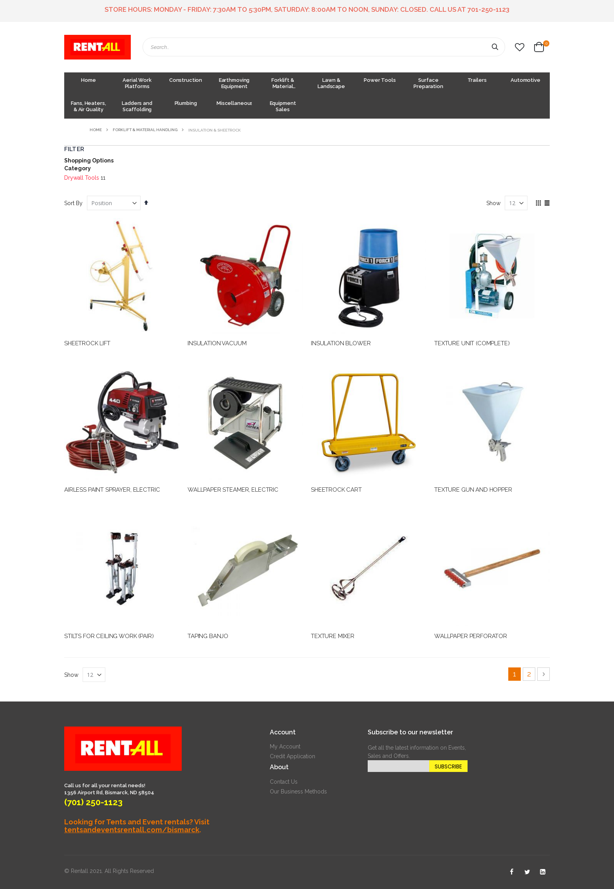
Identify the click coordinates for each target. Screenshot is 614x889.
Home (96, 130)
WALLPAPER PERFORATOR (470, 636)
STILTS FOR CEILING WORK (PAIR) (109, 636)
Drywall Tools (81, 178)
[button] (519, 47)
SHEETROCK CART (336, 489)
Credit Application (292, 756)
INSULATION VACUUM (217, 343)
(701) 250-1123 (93, 802)
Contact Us (284, 782)
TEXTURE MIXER (332, 636)
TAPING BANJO (208, 636)
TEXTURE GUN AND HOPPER (473, 489)
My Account (285, 746)
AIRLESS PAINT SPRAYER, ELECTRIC (112, 489)
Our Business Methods (298, 791)
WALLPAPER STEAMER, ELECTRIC (233, 489)
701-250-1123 (488, 9)
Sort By (73, 203)
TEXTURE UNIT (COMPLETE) (472, 343)
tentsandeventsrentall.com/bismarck (131, 830)
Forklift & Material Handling (145, 130)
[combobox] (324, 47)
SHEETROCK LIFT (87, 343)
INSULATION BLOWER (340, 343)
